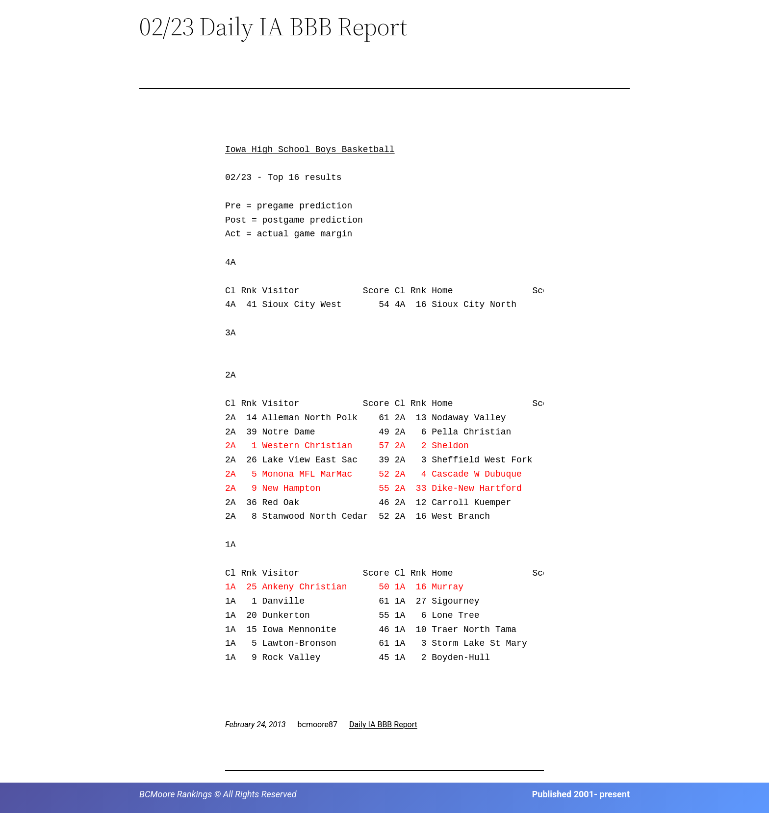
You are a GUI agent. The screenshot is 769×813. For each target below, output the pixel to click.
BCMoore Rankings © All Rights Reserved (218, 794)
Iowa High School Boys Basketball (310, 149)
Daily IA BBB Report (383, 724)
